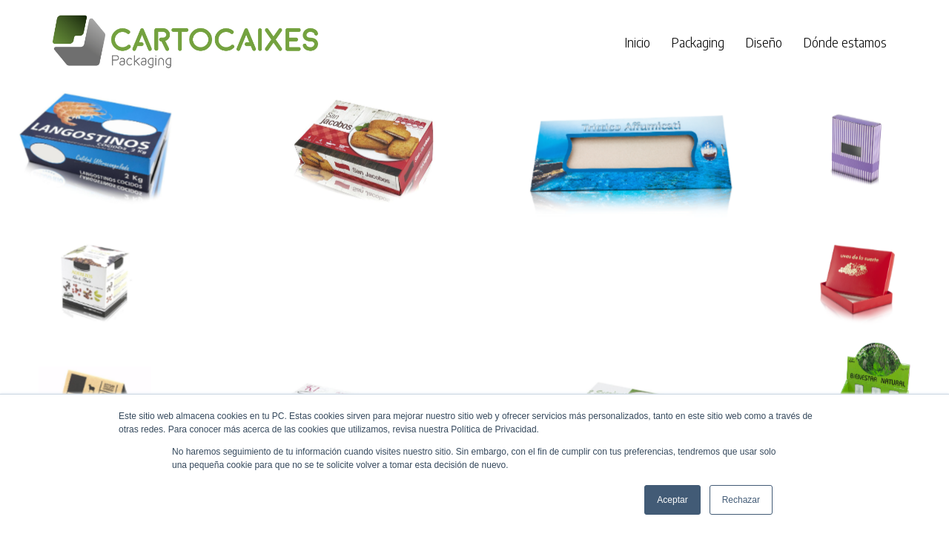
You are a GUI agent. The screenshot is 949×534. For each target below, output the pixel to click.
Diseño (763, 41)
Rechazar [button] (741, 500)
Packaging (697, 41)
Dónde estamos (845, 41)
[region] (474, 283)
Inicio (637, 41)
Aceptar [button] (672, 500)
